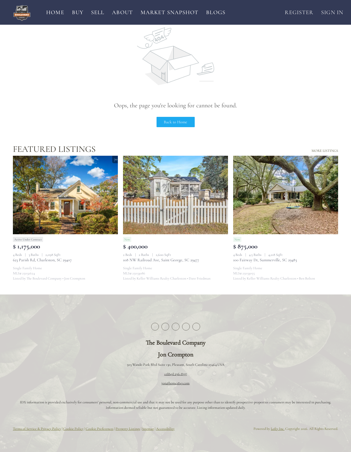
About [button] (122, 12)
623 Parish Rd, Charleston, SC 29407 (42, 260)
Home (55, 12)
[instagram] (186, 327)
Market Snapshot (170, 12)
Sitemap (148, 429)
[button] (22, 12)
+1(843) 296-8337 (175, 374)
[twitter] (165, 327)
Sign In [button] (332, 12)
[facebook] (155, 327)
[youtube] (196, 327)
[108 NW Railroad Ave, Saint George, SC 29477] (175, 195)
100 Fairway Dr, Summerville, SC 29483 (265, 260)
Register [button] (299, 12)
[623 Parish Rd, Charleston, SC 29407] (65, 195)
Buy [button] (77, 12)
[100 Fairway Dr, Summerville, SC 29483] (285, 195)
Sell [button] (97, 12)
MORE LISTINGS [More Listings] (325, 151)
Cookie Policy (73, 429)
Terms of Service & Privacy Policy (37, 429)
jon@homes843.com (175, 383)
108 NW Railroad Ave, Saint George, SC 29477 (161, 260)
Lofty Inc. (277, 429)
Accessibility (165, 429)
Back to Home (175, 122)
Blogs (215, 12)
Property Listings (128, 429)
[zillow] (175, 327)
